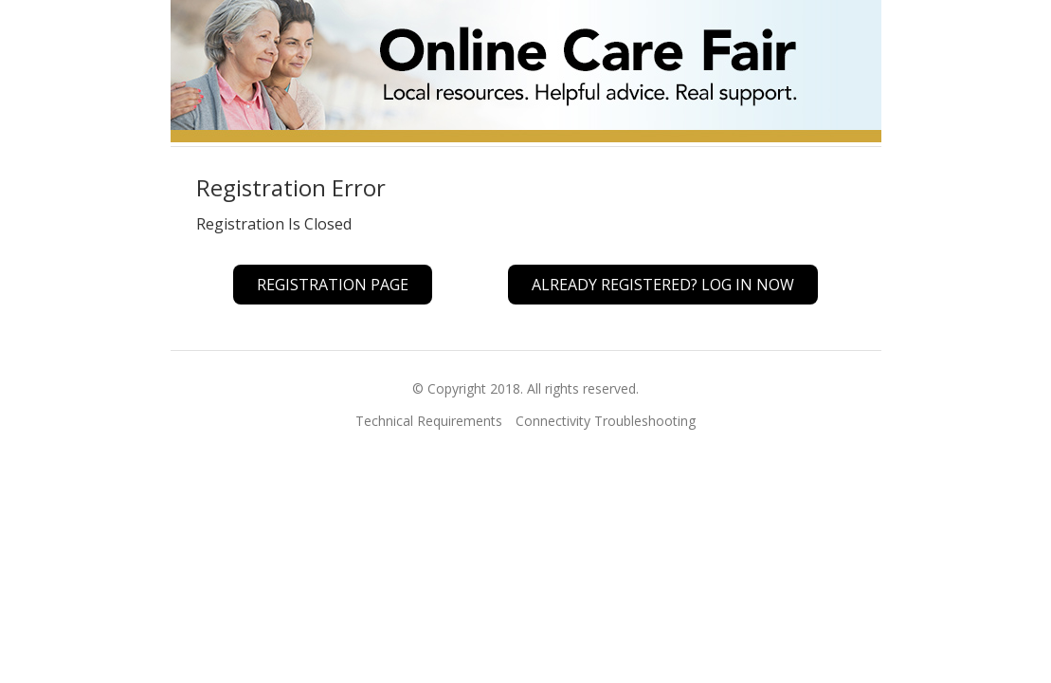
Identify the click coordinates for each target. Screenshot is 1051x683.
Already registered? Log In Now (663, 284)
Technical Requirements (428, 421)
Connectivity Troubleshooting (606, 421)
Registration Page (332, 284)
